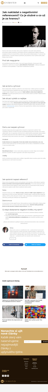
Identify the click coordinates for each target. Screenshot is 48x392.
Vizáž (26, 366)
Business (26, 361)
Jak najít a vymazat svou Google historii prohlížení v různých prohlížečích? (33, 302)
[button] (24, 3)
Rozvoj (26, 363)
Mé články (13, 238)
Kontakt (34, 366)
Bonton (15, 22)
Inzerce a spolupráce (34, 363)
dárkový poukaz (11, 106)
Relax (26, 368)
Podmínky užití (35, 368)
